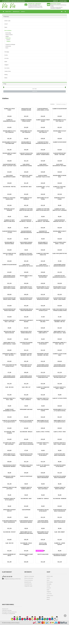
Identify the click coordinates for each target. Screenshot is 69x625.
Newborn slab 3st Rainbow (9, 209)
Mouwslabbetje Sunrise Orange (43, 243)
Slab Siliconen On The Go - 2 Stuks (9, 254)
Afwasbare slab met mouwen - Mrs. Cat (26, 354)
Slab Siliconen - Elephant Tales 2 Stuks (43, 176)
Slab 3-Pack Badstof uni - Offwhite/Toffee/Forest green (59, 255)
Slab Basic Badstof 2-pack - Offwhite (26, 398)
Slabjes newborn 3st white (9, 554)
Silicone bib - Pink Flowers (9, 432)
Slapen (5, 27)
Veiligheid (6, 64)
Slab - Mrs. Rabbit (59, 532)
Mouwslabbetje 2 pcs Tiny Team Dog (9, 131)
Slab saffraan (26, 509)
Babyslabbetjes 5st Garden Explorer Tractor (43, 533)
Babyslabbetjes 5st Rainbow (26, 198)
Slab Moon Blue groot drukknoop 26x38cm (9, 465)
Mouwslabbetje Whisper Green (9, 243)
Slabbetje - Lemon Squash (59, 543)
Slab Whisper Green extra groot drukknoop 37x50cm (60, 466)
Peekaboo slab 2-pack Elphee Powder (26, 465)
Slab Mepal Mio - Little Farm (43, 187)
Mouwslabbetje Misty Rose (59, 231)
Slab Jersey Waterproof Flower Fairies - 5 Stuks (9, 177)
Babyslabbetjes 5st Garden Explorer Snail (26, 532)
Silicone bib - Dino (26, 498)
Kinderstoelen (8, 46)
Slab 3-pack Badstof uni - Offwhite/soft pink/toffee (43, 310)
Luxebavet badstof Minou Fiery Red (59, 488)
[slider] (3, 87)
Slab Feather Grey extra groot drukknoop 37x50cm (43, 455)
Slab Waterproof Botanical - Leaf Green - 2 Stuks (43, 221)
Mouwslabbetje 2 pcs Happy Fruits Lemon (43, 287)
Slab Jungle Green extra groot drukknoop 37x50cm (43, 344)
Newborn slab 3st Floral (59, 198)
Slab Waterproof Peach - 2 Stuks (9, 231)
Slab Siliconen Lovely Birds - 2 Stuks (59, 243)
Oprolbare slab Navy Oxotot (9, 510)
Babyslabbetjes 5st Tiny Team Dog (26, 131)
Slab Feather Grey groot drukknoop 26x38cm (59, 455)
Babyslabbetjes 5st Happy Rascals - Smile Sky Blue (59, 333)
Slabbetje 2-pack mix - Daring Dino (9, 198)
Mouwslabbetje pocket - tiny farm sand (9, 142)
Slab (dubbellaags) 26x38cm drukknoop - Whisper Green (26, 377)
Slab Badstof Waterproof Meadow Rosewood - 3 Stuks (43, 232)
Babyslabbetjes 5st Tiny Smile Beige (26, 365)
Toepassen (34, 91)
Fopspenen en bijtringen (10, 44)
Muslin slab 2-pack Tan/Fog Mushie (9, 332)
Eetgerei (7, 36)
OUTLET (6, 24)
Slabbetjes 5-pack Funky (9, 109)
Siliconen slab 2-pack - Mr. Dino (43, 321)
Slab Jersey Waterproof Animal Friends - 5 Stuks (26, 166)
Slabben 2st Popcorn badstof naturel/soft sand (26, 210)
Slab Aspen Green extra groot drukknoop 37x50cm (9, 522)
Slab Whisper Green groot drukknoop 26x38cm (43, 477)
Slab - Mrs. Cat (26, 387)
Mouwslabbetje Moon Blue (59, 176)
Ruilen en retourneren (28, 578)
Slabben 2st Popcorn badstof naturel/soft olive (43, 210)
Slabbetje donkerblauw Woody (9, 120)
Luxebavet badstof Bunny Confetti (26, 488)
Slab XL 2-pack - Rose (60, 431)
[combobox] (61, 104)
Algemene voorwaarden (29, 576)
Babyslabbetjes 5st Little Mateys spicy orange (60, 422)
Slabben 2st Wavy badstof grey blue (9, 220)
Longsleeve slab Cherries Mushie (26, 109)
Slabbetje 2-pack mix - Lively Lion (59, 187)
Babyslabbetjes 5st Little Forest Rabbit (9, 454)
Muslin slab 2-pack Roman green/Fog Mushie (26, 333)
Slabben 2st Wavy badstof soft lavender (60, 209)
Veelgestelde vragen (28, 586)
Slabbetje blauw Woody (60, 108)
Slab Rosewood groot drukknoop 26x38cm (26, 521)
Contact (23, 11)
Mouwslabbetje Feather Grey (43, 276)
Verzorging (6, 51)
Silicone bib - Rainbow (59, 498)
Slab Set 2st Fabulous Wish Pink (42, 465)
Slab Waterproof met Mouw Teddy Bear (9, 309)
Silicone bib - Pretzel (9, 186)
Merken (5, 77)
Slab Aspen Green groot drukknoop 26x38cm (42, 522)
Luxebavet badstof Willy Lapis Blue (43, 488)
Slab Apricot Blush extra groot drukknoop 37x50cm (43, 511)
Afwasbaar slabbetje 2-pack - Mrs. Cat (60, 343)
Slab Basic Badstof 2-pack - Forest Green (59, 443)
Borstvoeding (8, 33)
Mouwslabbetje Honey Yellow (9, 153)
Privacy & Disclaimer (28, 580)
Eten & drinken (7, 30)
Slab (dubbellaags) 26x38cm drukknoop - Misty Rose (59, 366)
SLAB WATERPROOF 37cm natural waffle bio (59, 376)
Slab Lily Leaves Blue (26, 476)
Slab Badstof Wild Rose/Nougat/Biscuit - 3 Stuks (43, 143)
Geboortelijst (16, 11)
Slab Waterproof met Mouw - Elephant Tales (9, 165)
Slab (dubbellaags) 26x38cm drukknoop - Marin (9, 377)
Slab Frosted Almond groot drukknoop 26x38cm (59, 477)
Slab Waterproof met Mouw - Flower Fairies (42, 153)
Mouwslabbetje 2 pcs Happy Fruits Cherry (59, 287)
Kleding (5, 74)
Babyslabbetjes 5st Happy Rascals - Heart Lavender (9, 344)
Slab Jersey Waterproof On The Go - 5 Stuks (26, 266)
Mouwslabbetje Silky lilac (59, 131)
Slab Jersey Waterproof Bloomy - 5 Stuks (43, 266)
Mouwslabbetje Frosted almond (26, 142)
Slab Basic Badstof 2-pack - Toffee (59, 387)
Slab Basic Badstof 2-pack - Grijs (43, 443)
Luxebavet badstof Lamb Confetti (43, 332)
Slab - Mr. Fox (9, 543)
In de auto (6, 58)
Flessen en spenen (9, 34)
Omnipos (17, 622)
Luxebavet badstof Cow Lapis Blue (9, 488)
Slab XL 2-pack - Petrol (43, 431)
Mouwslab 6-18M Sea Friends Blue (9, 476)
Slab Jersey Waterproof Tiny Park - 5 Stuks (60, 166)
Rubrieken (6, 16)
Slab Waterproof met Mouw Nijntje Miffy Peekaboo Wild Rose (26, 299)
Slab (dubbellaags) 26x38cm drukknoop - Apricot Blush (43, 366)
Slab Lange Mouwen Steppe (43, 410)
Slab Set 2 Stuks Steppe (60, 398)
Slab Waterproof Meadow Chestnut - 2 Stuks (59, 221)
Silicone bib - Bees (26, 186)
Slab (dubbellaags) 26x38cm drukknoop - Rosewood (59, 266)
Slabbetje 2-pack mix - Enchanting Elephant (26, 254)
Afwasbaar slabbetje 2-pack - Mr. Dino (9, 354)
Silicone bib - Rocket (9, 532)
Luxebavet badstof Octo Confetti (9, 499)
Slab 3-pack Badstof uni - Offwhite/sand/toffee (60, 309)
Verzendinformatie (28, 584)
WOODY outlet (7, 20)
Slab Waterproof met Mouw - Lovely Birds (59, 298)
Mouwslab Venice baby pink (26, 554)
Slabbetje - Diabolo (43, 498)
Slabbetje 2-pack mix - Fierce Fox (42, 254)
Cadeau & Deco (7, 71)
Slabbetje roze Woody (59, 142)
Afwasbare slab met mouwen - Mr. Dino (43, 354)
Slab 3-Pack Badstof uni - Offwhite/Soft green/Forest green (9, 366)
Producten (8, 11)
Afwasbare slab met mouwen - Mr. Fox (60, 321)
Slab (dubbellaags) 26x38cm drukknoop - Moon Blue (9, 277)
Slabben (8, 41)
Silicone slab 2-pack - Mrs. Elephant (9, 443)
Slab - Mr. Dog (9, 387)
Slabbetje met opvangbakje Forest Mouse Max (9, 411)
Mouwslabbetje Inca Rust (26, 276)
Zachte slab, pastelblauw (43, 543)
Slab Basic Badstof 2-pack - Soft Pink (9, 321)
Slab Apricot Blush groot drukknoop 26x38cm (59, 522)
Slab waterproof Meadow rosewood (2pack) (26, 232)
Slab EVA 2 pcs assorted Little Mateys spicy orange (9, 422)
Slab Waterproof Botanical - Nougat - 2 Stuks (26, 221)
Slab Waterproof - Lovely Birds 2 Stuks (43, 109)
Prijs (5, 84)
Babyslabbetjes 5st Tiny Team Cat (43, 131)
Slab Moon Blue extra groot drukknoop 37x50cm (26, 455)
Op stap (6, 55)
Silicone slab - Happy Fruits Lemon (26, 176)
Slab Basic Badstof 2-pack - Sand (9, 398)
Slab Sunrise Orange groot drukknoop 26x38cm (26, 244)
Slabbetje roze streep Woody (43, 120)
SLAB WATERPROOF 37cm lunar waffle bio (43, 376)
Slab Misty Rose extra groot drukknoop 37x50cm (26, 154)
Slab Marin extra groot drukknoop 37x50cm (59, 554)
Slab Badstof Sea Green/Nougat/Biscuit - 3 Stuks (60, 277)
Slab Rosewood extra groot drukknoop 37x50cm (59, 511)
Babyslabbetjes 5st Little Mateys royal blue (43, 422)
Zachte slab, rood (42, 554)
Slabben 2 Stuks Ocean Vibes (59, 354)
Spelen (5, 61)
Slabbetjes (8, 38)
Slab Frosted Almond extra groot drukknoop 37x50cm (26, 344)
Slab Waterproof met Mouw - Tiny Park (59, 153)
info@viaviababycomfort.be (11, 579)
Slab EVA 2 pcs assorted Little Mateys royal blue (26, 422)
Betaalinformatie (27, 582)
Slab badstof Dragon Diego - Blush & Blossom (26, 443)
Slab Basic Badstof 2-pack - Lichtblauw (43, 398)
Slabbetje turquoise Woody (43, 387)
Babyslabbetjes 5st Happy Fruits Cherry (26, 287)
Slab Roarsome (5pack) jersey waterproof (26, 309)
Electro (7, 47)
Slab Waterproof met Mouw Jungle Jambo (9, 298)
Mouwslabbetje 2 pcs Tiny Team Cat (59, 120)
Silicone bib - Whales (26, 431)
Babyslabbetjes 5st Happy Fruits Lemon (9, 287)
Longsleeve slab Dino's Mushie (26, 321)
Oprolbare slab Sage (26, 409)
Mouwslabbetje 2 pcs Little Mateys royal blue (59, 411)
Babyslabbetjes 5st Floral (43, 198)
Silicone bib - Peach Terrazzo (26, 543)
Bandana (8, 39)
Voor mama (6, 68)
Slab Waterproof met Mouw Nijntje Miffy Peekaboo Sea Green (42, 299)
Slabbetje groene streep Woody (26, 120)
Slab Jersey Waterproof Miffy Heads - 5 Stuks (43, 166)
